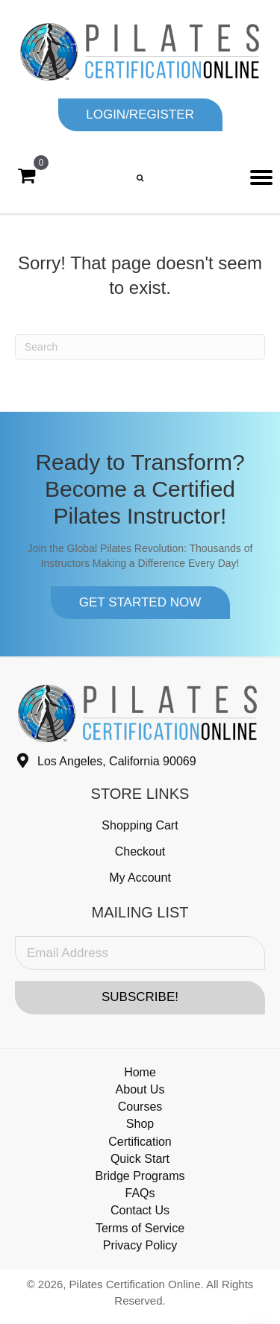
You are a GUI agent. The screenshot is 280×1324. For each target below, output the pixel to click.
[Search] (140, 347)
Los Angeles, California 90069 (116, 761)
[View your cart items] (26, 176)
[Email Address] (140, 953)
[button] (140, 114)
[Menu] (261, 177)
